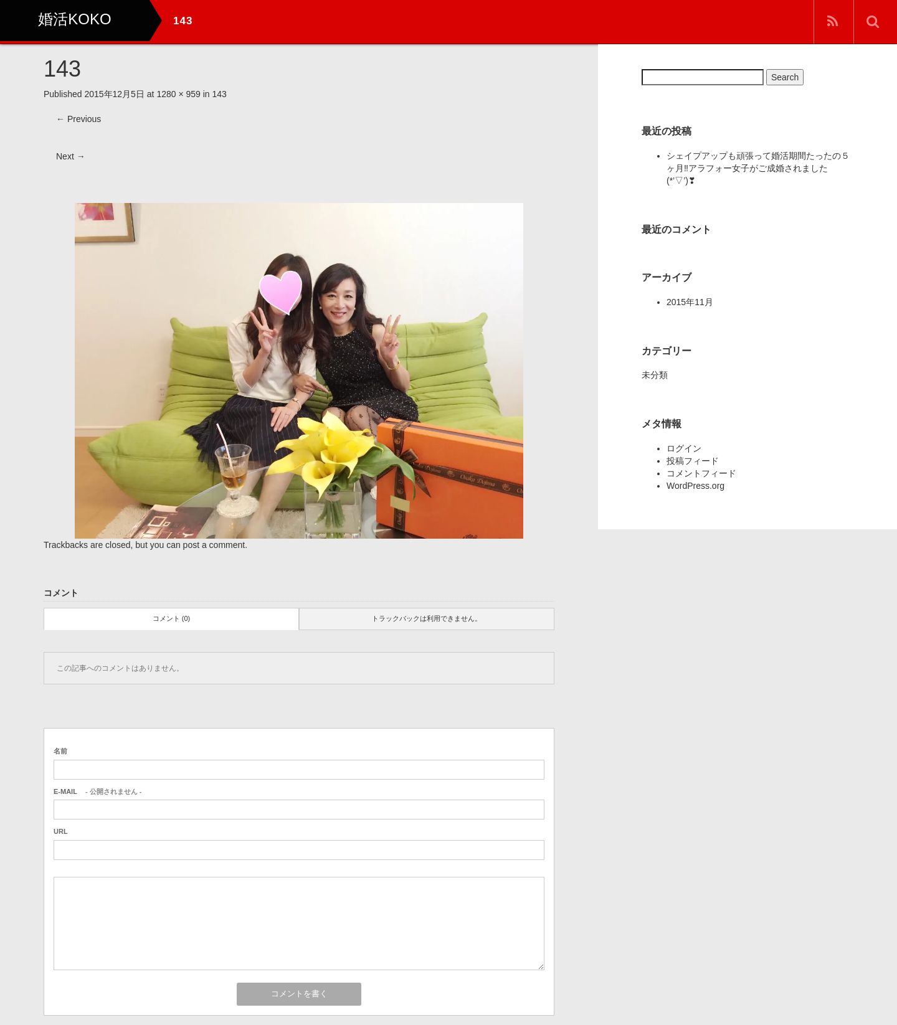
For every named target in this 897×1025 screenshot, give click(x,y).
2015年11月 (690, 302)
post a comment (214, 545)
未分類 (655, 375)
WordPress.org (695, 486)
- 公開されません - (97, 791)
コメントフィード (701, 473)
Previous (78, 119)
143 (219, 94)
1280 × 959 (178, 94)
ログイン (684, 448)
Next (70, 156)
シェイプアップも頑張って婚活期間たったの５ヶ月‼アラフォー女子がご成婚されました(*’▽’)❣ (758, 168)
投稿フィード (693, 461)
